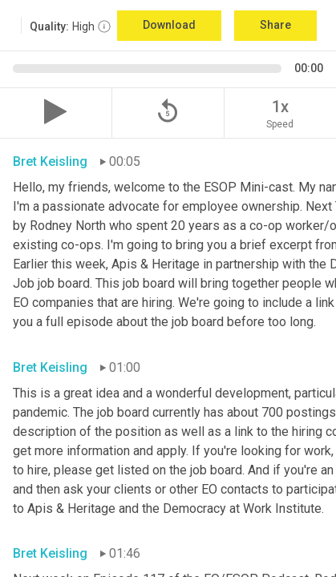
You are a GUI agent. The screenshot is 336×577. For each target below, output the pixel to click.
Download (169, 24)
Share (275, 24)
